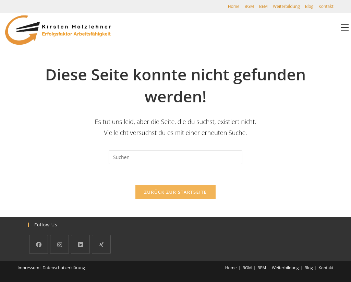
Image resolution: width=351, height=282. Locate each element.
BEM (263, 6)
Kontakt (325, 6)
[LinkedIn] (80, 244)
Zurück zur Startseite (175, 192)
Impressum (28, 268)
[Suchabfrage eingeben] (175, 157)
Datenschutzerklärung (64, 268)
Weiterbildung (286, 6)
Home (234, 6)
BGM (249, 6)
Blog (309, 6)
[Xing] (101, 244)
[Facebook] (38, 244)
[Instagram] (59, 244)
